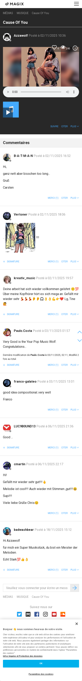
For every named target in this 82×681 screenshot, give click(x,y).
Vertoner (21, 214)
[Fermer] (76, 623)
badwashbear (24, 530)
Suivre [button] (54, 126)
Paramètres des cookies (41, 674)
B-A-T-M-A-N (24, 156)
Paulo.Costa (23, 331)
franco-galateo (25, 381)
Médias (8, 13)
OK (41, 663)
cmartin (20, 464)
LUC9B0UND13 (25, 426)
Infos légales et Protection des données (22, 656)
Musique (23, 13)
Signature (12, 261)
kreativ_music (25, 278)
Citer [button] (64, 126)
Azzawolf (21, 35)
